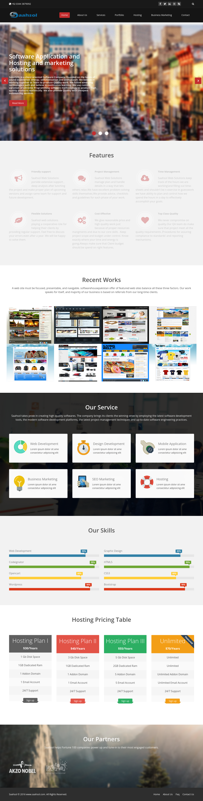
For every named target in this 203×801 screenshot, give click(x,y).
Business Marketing (161, 15)
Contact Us (188, 794)
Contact (185, 15)
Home (64, 15)
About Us (82, 15)
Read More (18, 104)
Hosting (138, 15)
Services (101, 15)
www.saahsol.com (35, 794)
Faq (177, 794)
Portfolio (119, 15)
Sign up (30, 697)
